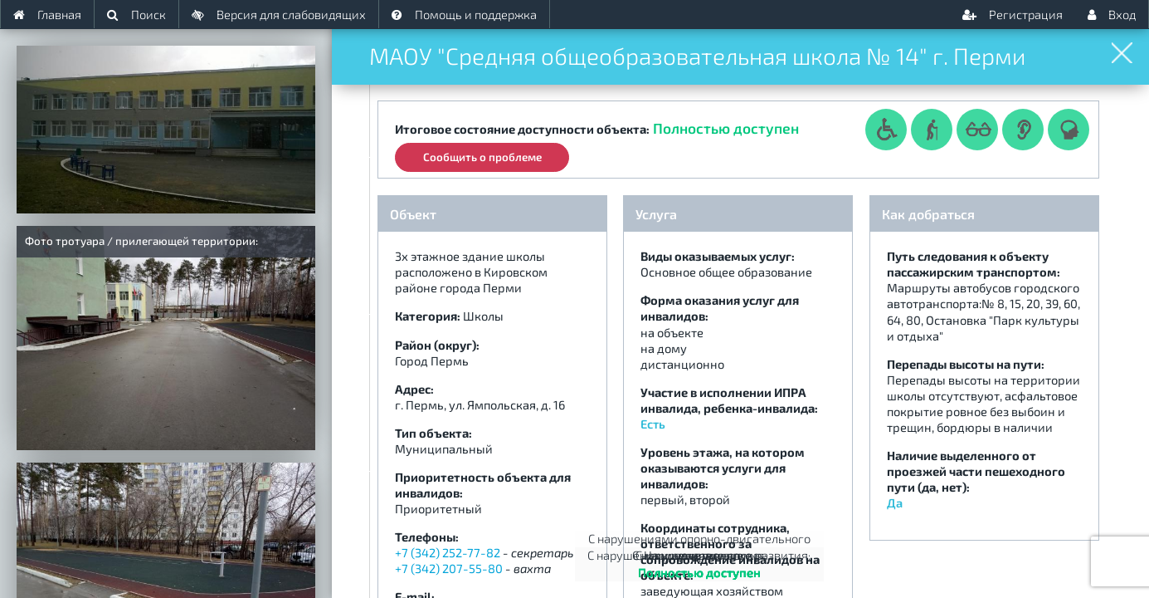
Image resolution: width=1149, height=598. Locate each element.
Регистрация (1012, 14)
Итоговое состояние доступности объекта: (522, 128)
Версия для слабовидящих (279, 14)
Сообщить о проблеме (482, 155)
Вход (1112, 14)
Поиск (136, 14)
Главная (47, 14)
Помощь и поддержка (464, 14)
